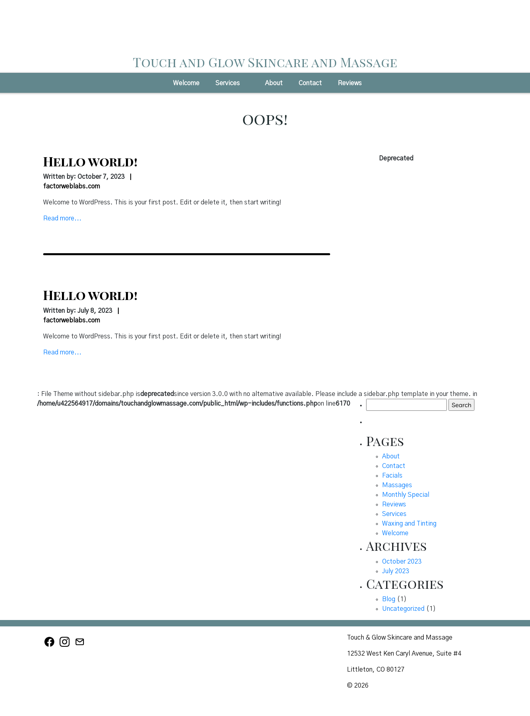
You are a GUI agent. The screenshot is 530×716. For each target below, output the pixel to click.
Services (227, 83)
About (274, 83)
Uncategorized (403, 609)
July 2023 (395, 571)
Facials (392, 475)
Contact (310, 83)
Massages (397, 485)
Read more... (62, 218)
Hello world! (90, 161)
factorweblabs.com (71, 186)
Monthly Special (405, 495)
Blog (388, 599)
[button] (247, 85)
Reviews (350, 83)
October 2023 (402, 561)
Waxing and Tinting (409, 523)
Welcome (186, 83)
